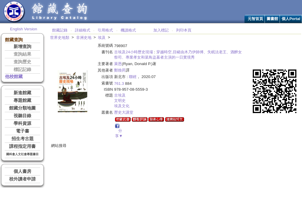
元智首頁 (255, 18)
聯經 (133, 76)
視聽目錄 (22, 115)
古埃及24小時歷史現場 (133, 52)
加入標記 (161, 30)
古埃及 (120, 95)
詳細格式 (82, 30)
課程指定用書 (22, 146)
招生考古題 (23, 138)
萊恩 (118, 64)
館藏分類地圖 (22, 108)
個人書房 (22, 171)
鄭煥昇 (120, 70)
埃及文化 (121, 106)
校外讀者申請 (22, 179)
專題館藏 (22, 100)
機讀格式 (128, 30)
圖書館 (272, 18)
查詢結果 (22, 54)
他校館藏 (14, 76)
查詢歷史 (22, 61)
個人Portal (291, 18)
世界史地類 (59, 37)
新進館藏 (22, 92)
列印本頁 (183, 30)
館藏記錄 (60, 30)
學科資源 (22, 123)
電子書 (22, 131)
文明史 (120, 100)
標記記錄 (22, 69)
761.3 (119, 83)
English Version (23, 29)
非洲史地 (83, 37)
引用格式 (105, 30)
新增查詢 (22, 46)
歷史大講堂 (123, 112)
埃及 (102, 37)
